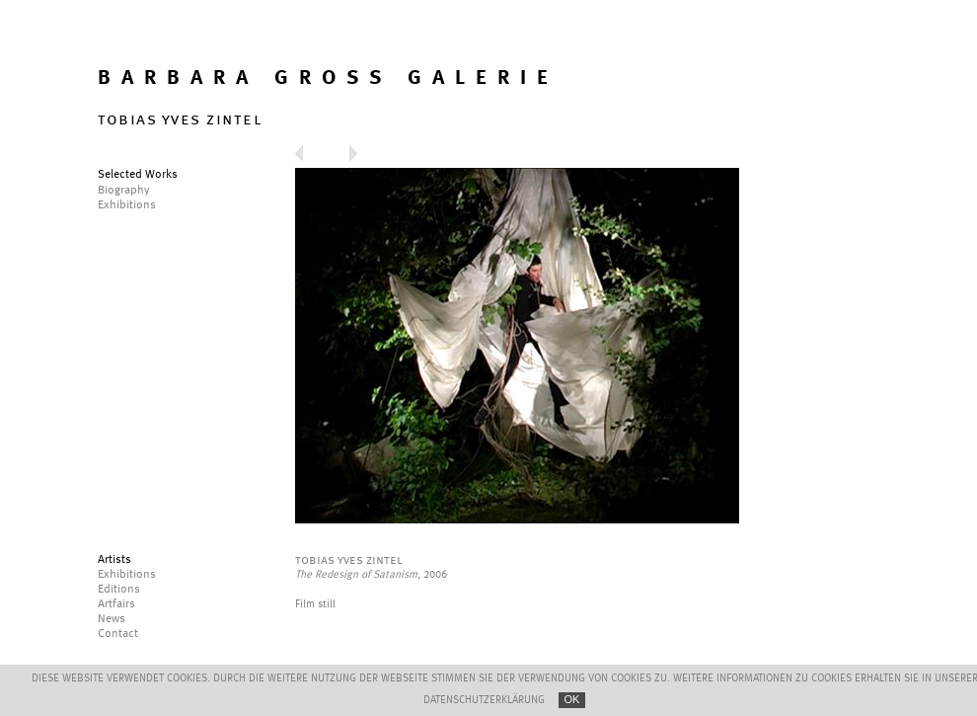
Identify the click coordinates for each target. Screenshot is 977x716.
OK (572, 699)
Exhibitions (127, 575)
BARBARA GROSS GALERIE (328, 78)
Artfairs (116, 604)
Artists (114, 560)
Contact (118, 634)
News (111, 619)
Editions (119, 590)
